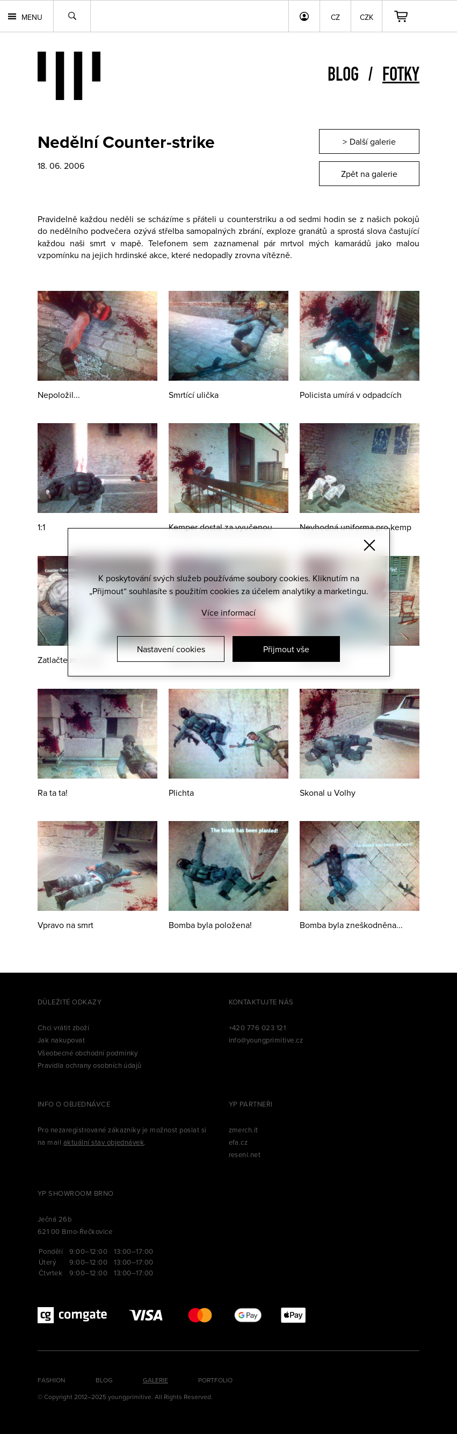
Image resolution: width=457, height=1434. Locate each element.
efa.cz (238, 1142)
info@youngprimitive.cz (266, 1040)
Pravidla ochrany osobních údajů (90, 1065)
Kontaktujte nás (261, 1002)
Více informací (228, 612)
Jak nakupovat (61, 1040)
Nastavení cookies (171, 649)
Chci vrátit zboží (63, 1027)
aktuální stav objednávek (103, 1142)
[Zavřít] (369, 545)
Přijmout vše (286, 649)
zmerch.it (243, 1130)
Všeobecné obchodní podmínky (88, 1053)
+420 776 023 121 (257, 1027)
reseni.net (245, 1154)
